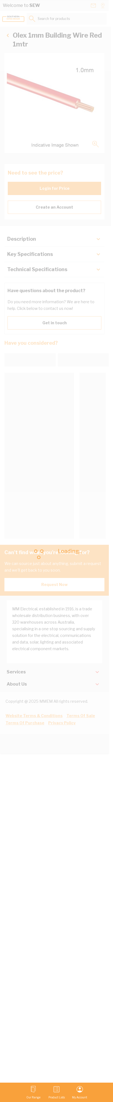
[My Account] (79, 1092)
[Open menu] (33, 1092)
